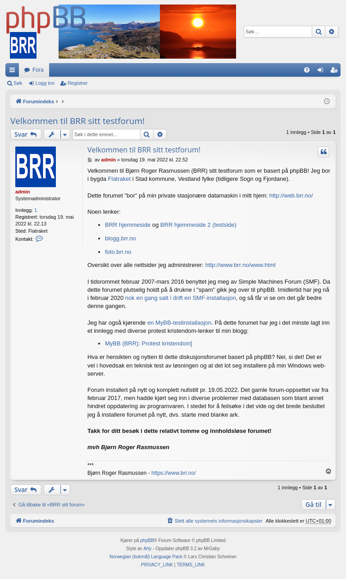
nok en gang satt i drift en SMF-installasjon (180, 297)
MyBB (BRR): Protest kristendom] (148, 343)
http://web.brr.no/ (291, 195)
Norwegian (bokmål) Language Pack (145, 556)
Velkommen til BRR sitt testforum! (77, 121)
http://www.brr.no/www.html (240, 265)
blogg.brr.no (120, 238)
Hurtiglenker (14, 72)
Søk (18, 83)
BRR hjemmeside (127, 224)
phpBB (147, 540)
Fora (38, 70)
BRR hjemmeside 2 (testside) (198, 224)
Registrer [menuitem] (336, 72)
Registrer (78, 83)
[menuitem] (307, 70)
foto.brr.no (118, 251)
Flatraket (119, 178)
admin (22, 191)
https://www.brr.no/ (173, 473)
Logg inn (45, 83)
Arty (147, 548)
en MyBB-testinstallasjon (179, 322)
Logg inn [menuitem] (322, 72)
